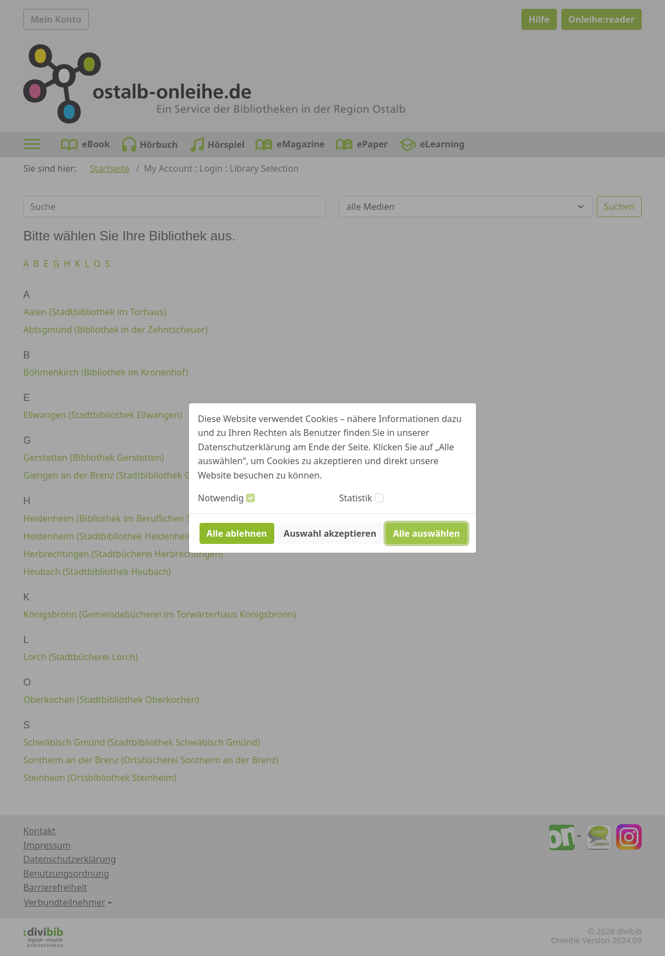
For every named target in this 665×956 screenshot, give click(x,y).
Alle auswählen (426, 533)
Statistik (355, 498)
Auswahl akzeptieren (330, 533)
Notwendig (221, 498)
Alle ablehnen (237, 533)
